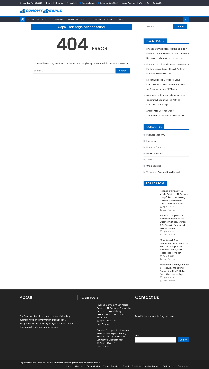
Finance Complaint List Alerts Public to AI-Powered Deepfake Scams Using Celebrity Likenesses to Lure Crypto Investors (167, 53)
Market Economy (77, 19)
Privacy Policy (73, 3)
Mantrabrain (94, 362)
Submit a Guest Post (109, 3)
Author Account (128, 3)
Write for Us (144, 3)
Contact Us (157, 3)
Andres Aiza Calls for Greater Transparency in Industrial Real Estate (165, 113)
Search (138, 335)
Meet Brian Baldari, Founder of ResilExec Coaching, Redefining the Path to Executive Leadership (166, 100)
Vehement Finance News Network (163, 172)
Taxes (120, 19)
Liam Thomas (169, 210)
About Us (59, 3)
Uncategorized (153, 165)
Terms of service (89, 3)
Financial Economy (102, 19)
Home (49, 3)
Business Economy (38, 19)
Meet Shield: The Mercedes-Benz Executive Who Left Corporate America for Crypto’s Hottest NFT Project (166, 84)
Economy (58, 19)
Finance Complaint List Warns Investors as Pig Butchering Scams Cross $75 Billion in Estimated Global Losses (167, 69)
